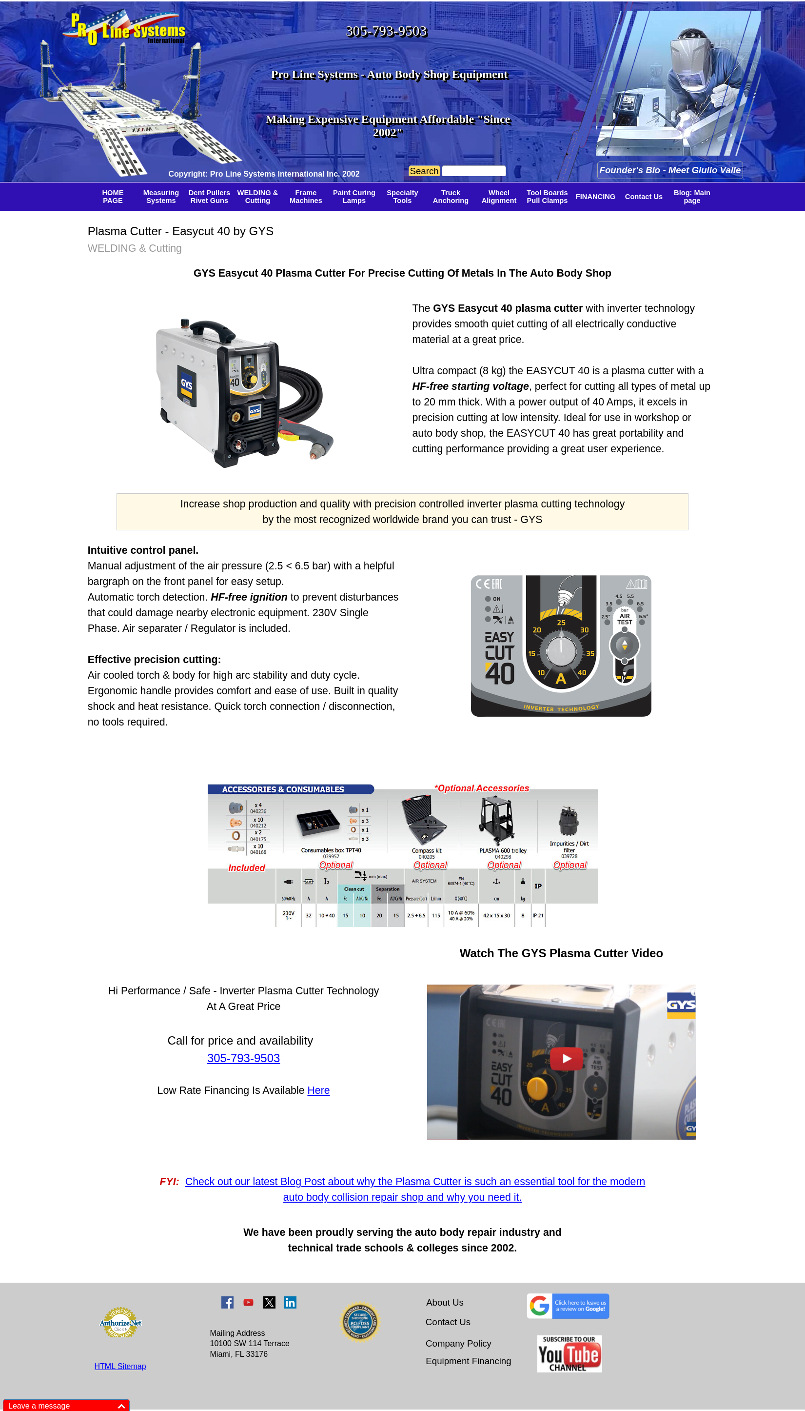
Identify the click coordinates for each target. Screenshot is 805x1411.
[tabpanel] (270, 173)
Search (424, 171)
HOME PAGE (113, 196)
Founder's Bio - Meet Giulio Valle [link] (670, 170)
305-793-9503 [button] (386, 31)
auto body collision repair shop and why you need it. (402, 1197)
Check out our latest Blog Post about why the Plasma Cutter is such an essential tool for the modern (415, 1182)
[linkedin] (290, 1302)
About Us (445, 1302)
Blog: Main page (692, 196)
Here (318, 1090)
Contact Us (644, 197)
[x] (269, 1302)
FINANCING (595, 197)
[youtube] (248, 1302)
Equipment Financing (468, 1361)
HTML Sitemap (120, 1366)
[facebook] (227, 1302)
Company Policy (458, 1343)
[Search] (474, 171)
